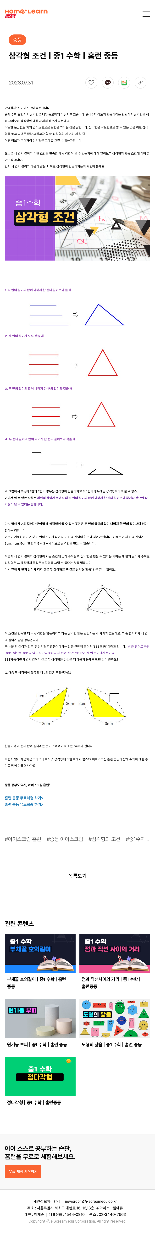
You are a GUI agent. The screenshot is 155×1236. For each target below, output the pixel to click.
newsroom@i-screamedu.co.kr (91, 1201)
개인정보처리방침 (46, 1201)
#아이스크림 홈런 (24, 839)
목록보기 (77, 876)
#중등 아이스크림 (65, 839)
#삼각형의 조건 (105, 839)
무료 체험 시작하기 (23, 1171)
